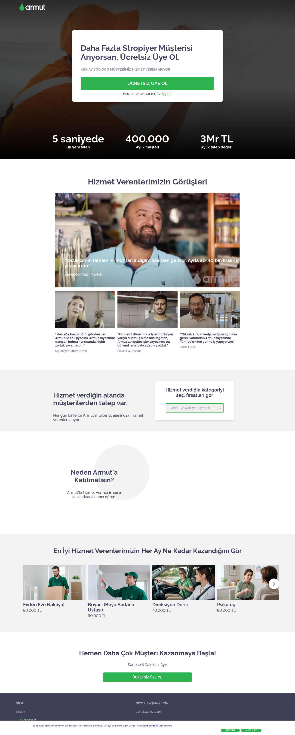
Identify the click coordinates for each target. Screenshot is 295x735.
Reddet (230, 730)
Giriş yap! (164, 94)
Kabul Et (251, 730)
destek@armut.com (148, 711)
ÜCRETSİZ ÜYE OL (147, 83)
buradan (153, 725)
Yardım (20, 711)
